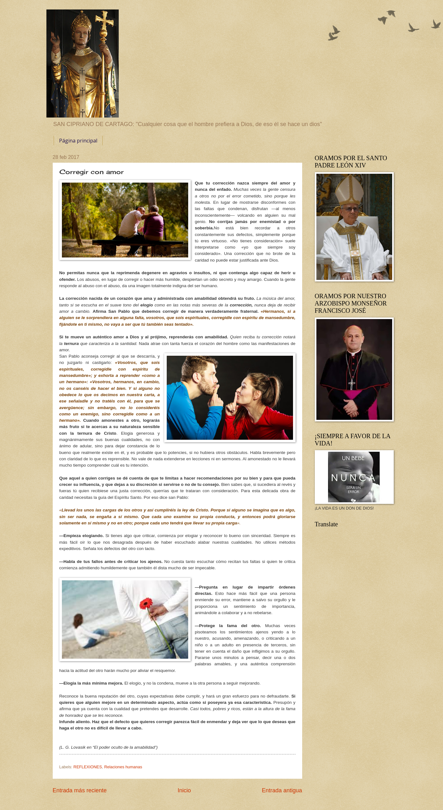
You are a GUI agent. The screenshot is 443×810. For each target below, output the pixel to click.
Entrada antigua (282, 790)
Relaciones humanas (123, 767)
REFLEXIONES (88, 767)
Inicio (184, 790)
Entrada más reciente (80, 790)
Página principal (78, 140)
